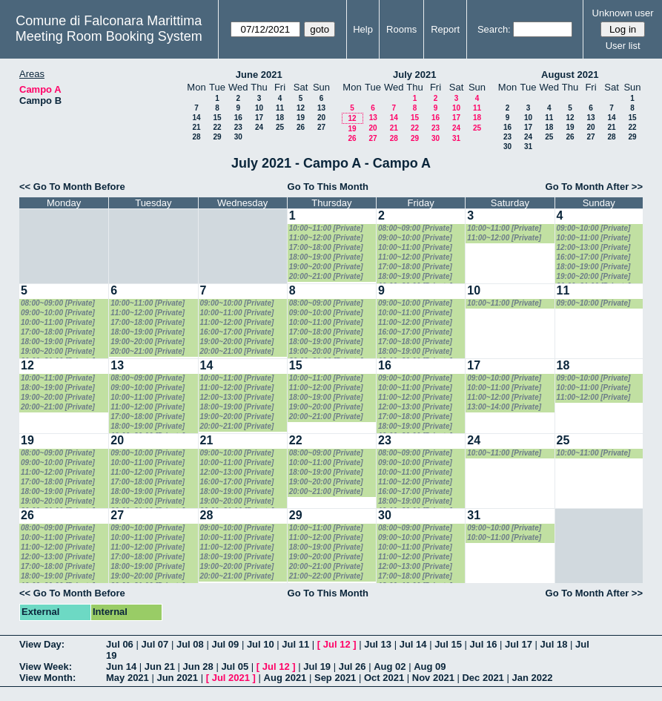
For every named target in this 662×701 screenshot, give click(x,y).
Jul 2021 (231, 677)
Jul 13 (377, 644)
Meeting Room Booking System (109, 36)
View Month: (47, 677)
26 (301, 127)
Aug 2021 (285, 677)
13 (321, 108)
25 (280, 127)
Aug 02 (390, 666)
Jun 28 (198, 666)
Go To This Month (328, 186)
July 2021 (415, 74)
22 (217, 127)
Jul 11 (295, 644)
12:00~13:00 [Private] (594, 247)
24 (259, 127)
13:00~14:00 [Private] (504, 407)
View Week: (45, 666)
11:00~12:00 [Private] (326, 238)
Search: (494, 29)
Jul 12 (337, 644)
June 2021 (259, 74)
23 (238, 127)
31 (456, 138)
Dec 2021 (482, 677)
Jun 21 (160, 666)
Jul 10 (260, 644)
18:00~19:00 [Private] (326, 257)
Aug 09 (430, 666)
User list (623, 45)
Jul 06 (119, 644)
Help (363, 29)
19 (301, 117)
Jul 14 (413, 644)
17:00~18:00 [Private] (326, 247)
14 (196, 117)
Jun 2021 (177, 677)
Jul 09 (225, 644)
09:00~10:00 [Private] (415, 238)
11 (280, 108)
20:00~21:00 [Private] (326, 276)
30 (238, 137)
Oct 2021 (384, 677)
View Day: (41, 644)
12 (301, 108)
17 (259, 117)
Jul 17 (518, 644)
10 (259, 108)
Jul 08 (190, 644)
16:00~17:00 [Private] (594, 257)
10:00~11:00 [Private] (326, 228)
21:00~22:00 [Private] (326, 576)
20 (321, 117)
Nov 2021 (433, 677)
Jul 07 (154, 644)
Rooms (401, 29)
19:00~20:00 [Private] (326, 267)
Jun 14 (121, 666)
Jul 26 (352, 666)
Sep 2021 (335, 677)
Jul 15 (448, 644)
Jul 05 (234, 666)
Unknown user (623, 13)
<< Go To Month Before (72, 186)
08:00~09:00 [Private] (415, 228)
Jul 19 (317, 666)
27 (321, 127)
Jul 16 (483, 644)
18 (280, 117)
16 (238, 117)
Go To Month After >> (594, 186)
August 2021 (569, 74)
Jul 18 (554, 644)
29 (217, 137)
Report (445, 29)
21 (196, 127)
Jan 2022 (532, 677)
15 (217, 117)
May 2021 (127, 677)
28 (196, 137)
